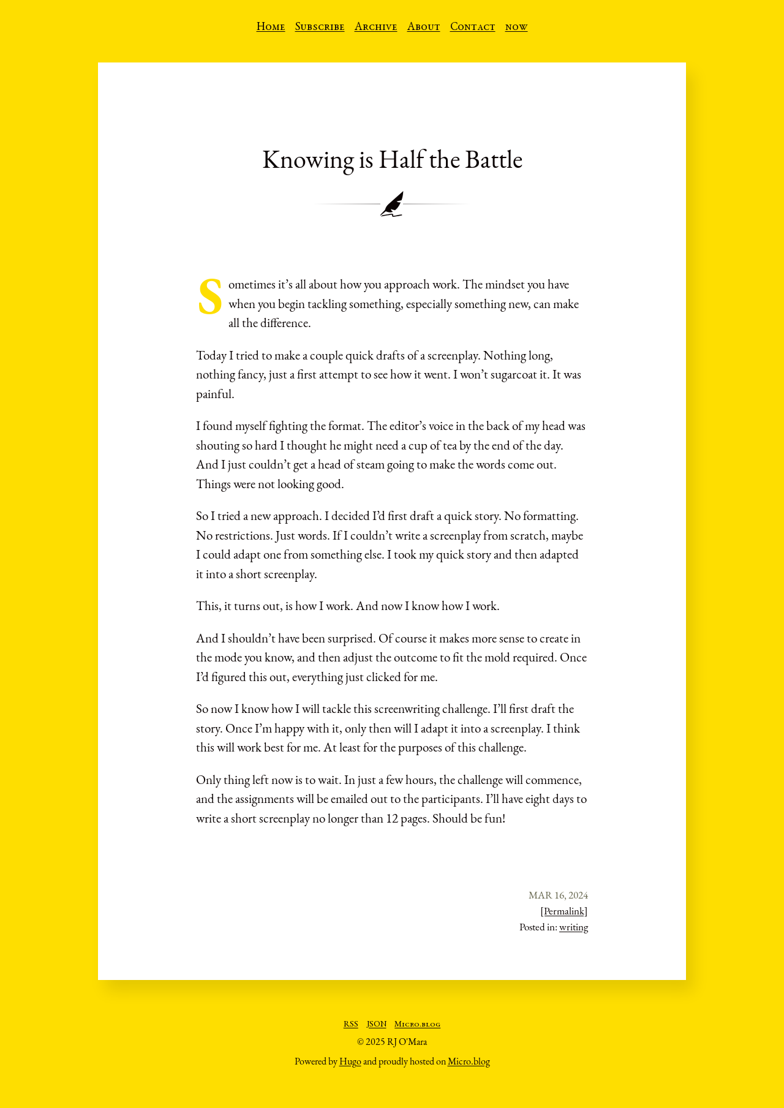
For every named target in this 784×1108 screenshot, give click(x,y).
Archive (376, 27)
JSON (376, 1024)
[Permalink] (564, 911)
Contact (473, 27)
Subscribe (320, 27)
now (516, 27)
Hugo (350, 1061)
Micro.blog (417, 1024)
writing (573, 926)
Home (271, 27)
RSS (351, 1024)
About (423, 27)
